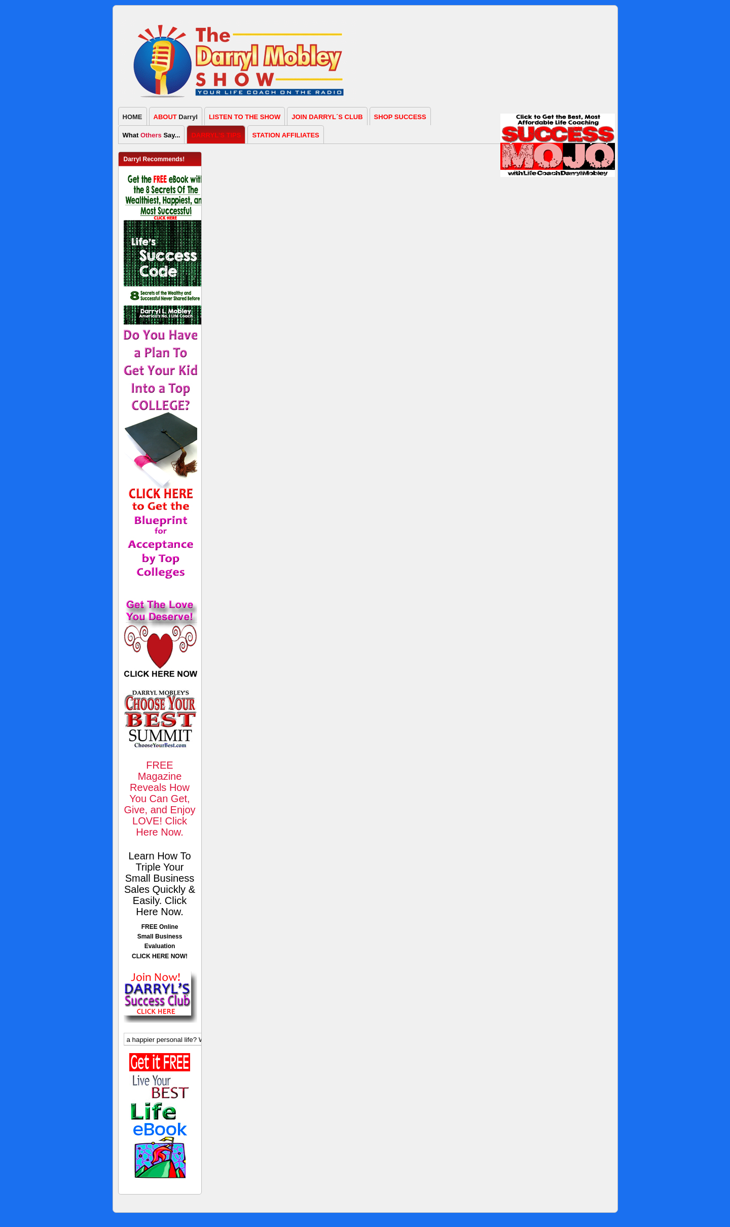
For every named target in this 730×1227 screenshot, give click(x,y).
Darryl (176, 117)
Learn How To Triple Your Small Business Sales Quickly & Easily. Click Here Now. (159, 883)
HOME (132, 117)
